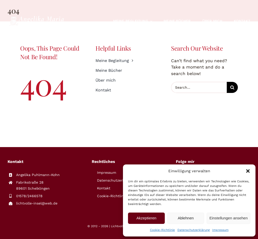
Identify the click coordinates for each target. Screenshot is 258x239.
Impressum (220, 230)
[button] (247, 171)
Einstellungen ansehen (228, 218)
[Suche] (232, 87)
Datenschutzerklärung (193, 230)
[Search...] (199, 87)
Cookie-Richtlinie (162, 230)
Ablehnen (186, 218)
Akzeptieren (146, 218)
